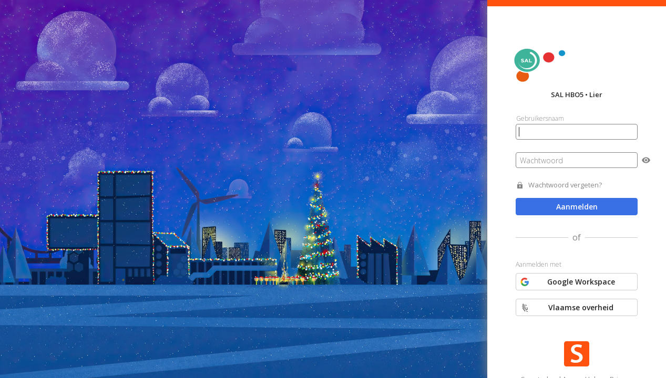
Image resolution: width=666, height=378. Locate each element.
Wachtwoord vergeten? (565, 185)
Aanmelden (577, 207)
